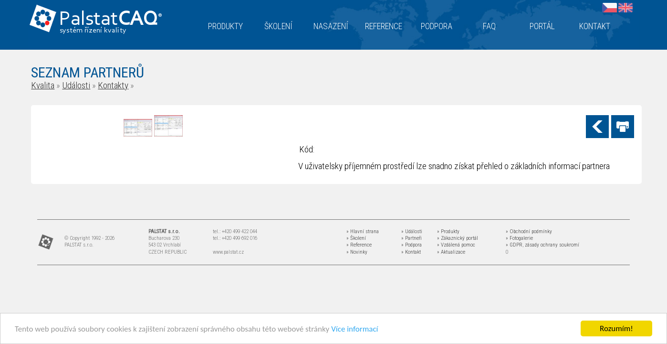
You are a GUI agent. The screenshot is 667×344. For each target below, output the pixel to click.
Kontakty (113, 85)
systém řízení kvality (93, 30)
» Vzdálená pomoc (456, 245)
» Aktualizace (451, 252)
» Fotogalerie (519, 238)
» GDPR (514, 245)
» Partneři (411, 238)
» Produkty (448, 231)
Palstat (110, 20)
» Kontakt (411, 252)
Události (76, 85)
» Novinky (356, 252)
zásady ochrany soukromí (552, 245)
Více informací (354, 329)
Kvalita (42, 85)
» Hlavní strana (362, 231)
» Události (411, 231)
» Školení (356, 238)
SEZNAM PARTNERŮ (87, 72)
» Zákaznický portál (457, 238)
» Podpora (411, 245)
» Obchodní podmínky (529, 231)
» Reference (359, 245)
